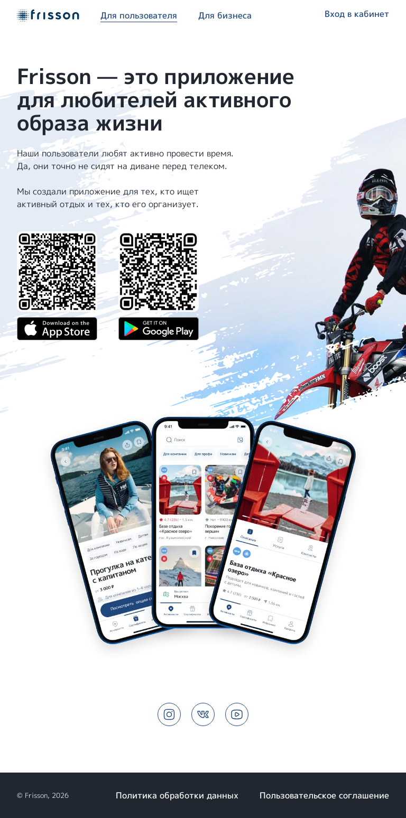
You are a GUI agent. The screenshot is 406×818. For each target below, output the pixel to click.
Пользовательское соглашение (324, 795)
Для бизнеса (225, 15)
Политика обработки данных (177, 795)
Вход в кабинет (357, 14)
